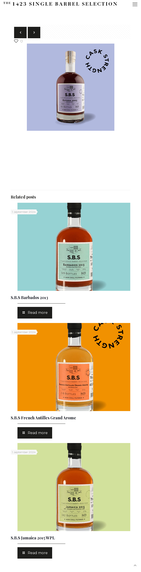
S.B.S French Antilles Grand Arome (43, 417)
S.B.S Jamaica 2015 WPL (33, 537)
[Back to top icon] (135, 565)
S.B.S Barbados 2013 (29, 297)
